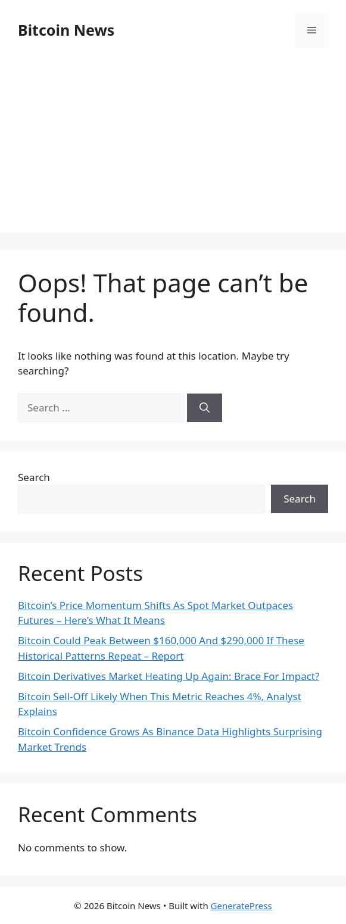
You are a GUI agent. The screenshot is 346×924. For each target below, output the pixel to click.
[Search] (204, 408)
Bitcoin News (66, 30)
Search (34, 477)
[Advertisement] (173, 148)
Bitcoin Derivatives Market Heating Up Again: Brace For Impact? (168, 676)
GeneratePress (241, 905)
